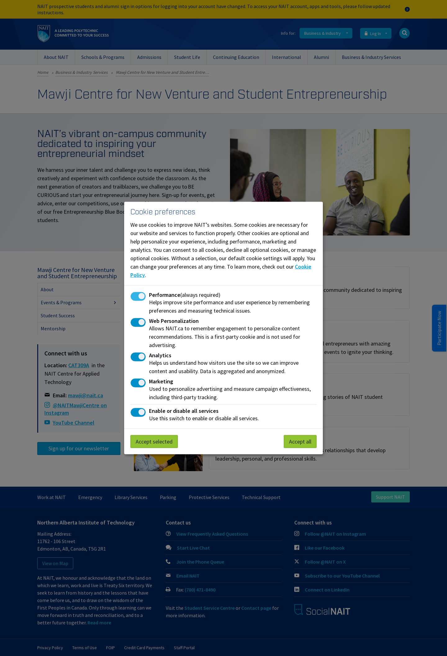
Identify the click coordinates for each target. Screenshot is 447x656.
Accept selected (154, 441)
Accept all (300, 441)
